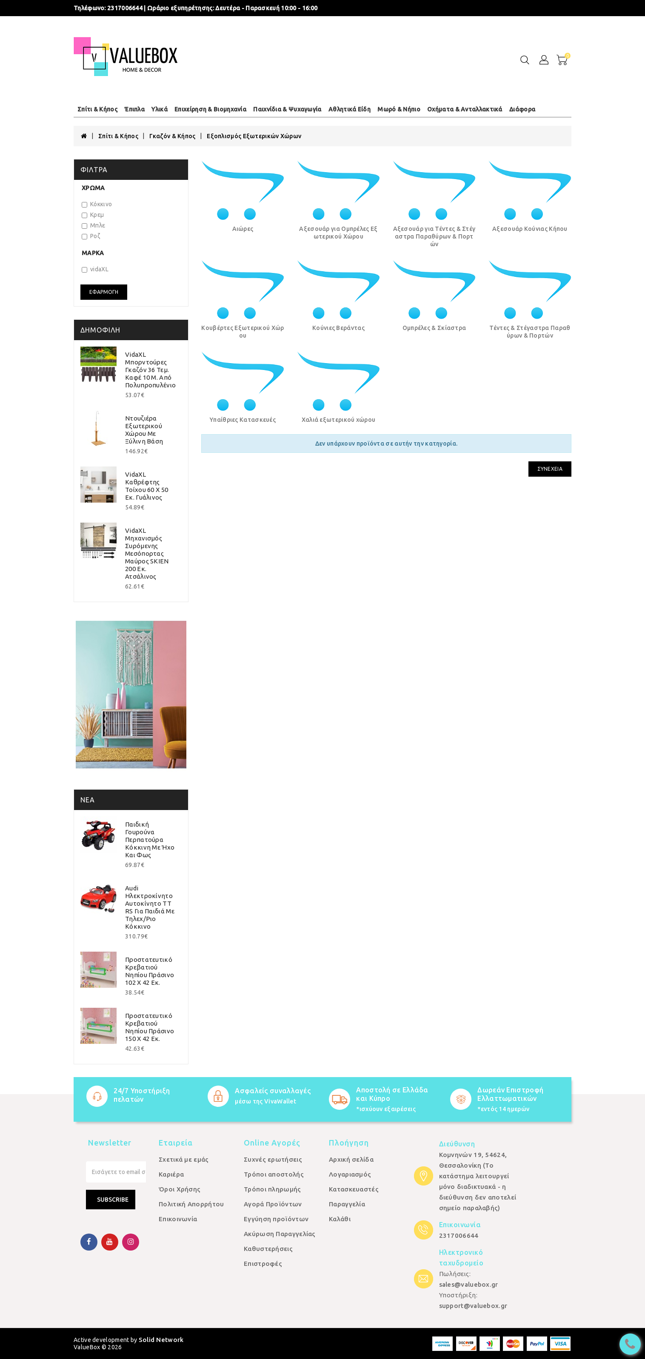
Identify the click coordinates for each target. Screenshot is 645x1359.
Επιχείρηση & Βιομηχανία (210, 109)
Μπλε (93, 225)
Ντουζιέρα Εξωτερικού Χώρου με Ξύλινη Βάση (144, 430)
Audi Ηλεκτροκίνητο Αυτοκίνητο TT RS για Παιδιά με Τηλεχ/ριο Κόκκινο (149, 907)
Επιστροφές (263, 1263)
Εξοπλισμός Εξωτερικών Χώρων (254, 136)
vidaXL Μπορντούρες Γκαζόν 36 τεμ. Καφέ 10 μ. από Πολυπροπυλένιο (150, 370)
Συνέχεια (549, 469)
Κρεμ (93, 214)
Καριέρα (171, 1174)
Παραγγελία (347, 1204)
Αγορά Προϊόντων (273, 1204)
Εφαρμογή (103, 292)
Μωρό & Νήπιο (398, 109)
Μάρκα (93, 253)
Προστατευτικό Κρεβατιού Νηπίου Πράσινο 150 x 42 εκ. (149, 1027)
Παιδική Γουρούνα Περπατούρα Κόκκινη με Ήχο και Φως (149, 840)
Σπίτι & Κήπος (97, 109)
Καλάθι (340, 1219)
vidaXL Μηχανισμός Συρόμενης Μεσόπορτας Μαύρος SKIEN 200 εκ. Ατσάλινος (147, 553)
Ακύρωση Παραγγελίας (280, 1233)
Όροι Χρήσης (179, 1189)
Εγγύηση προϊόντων (276, 1219)
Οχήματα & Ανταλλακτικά (464, 109)
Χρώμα (93, 188)
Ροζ (91, 236)
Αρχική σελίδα (351, 1159)
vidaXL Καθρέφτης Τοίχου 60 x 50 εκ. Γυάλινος (146, 486)
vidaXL (95, 269)
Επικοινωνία (178, 1219)
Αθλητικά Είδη (349, 109)
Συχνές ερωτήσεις (273, 1159)
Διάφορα (522, 109)
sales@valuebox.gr (468, 1284)
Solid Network (161, 1339)
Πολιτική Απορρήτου (191, 1204)
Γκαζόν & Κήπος (172, 136)
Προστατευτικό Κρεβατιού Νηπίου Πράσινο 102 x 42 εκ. (149, 971)
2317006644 (125, 8)
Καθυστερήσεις (268, 1248)
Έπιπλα (134, 109)
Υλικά (159, 109)
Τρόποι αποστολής (274, 1174)
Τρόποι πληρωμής (272, 1189)
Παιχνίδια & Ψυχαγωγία (287, 109)
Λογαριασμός (350, 1174)
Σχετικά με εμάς (184, 1159)
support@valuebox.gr (473, 1305)
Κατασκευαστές (354, 1189)
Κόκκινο (97, 204)
